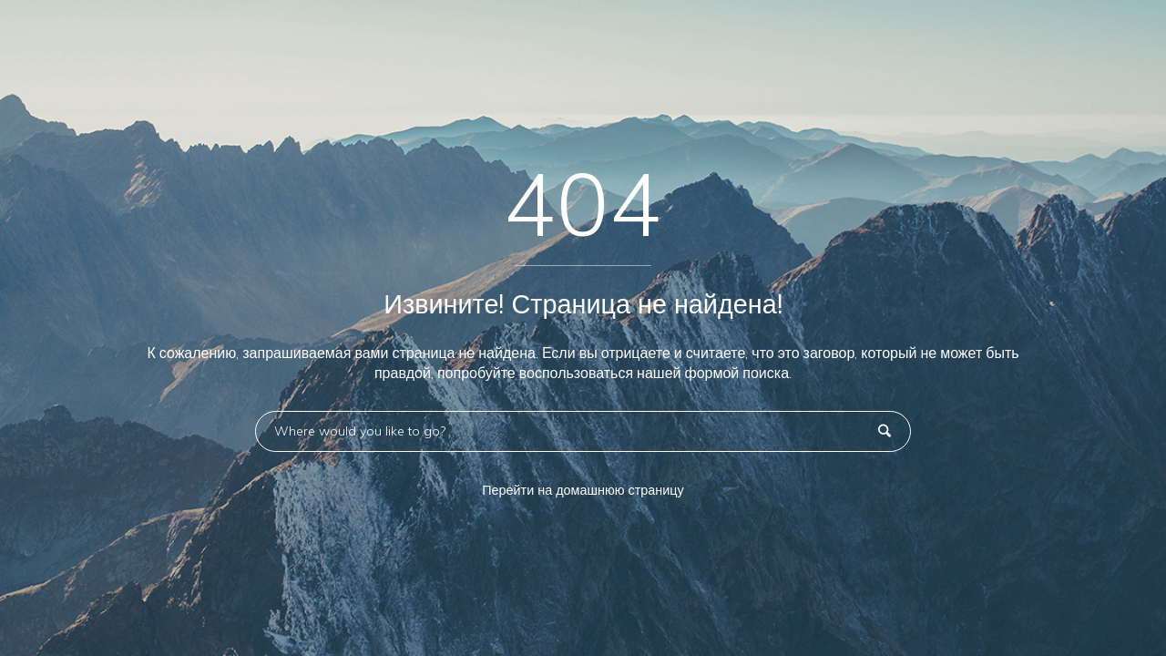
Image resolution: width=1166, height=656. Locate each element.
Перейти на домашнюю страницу (583, 490)
